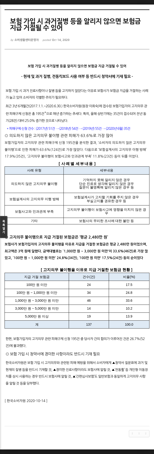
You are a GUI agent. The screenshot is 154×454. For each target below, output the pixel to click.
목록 (3, 227)
